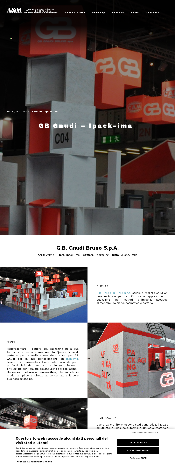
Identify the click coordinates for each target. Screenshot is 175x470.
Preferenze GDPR (138, 458)
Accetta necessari (138, 450)
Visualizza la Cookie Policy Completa (34, 462)
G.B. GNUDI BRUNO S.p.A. (114, 293)
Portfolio (21, 111)
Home (10, 111)
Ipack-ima (71, 358)
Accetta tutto (138, 442)
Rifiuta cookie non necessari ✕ (145, 432)
